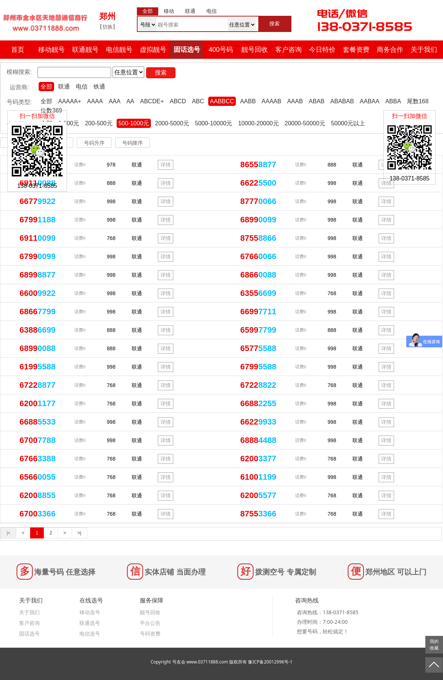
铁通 (99, 86)
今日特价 (322, 49)
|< (8, 533)
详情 (165, 165)
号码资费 (150, 633)
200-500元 (99, 123)
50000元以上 (348, 123)
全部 (46, 86)
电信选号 (89, 633)
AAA (114, 101)
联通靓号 (85, 49)
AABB (248, 101)
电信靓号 (119, 49)
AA (130, 101)
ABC (198, 101)
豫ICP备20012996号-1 (270, 662)
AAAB (295, 101)
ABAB (317, 101)
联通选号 (89, 622)
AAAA (95, 101)
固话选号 (187, 49)
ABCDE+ (152, 101)
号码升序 (94, 143)
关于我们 (424, 49)
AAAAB (271, 101)
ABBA (393, 101)
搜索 (161, 72)
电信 (82, 86)
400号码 (221, 49)
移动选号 (89, 612)
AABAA (369, 101)
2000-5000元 (172, 123)
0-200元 (68, 123)
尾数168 (418, 101)
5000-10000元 (213, 123)
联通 (64, 86)
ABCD (178, 101)
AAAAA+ (69, 101)
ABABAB (342, 101)
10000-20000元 (258, 123)
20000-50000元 (305, 123)
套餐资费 (356, 49)
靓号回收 (254, 49)
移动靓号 (51, 49)
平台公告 (150, 622)
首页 (17, 49)
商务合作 (390, 49)
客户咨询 (288, 49)
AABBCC (222, 101)
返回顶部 (434, 665)
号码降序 (132, 143)
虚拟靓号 (153, 49)
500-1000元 (133, 123)
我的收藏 (434, 645)
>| (79, 533)
